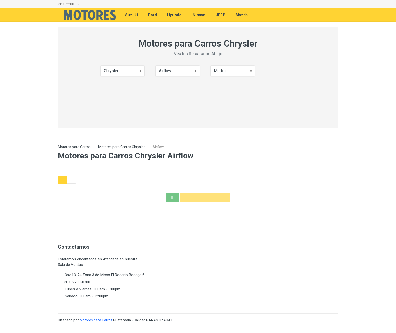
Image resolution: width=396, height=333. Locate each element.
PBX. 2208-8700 (71, 4)
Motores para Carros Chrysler (121, 147)
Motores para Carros (74, 147)
